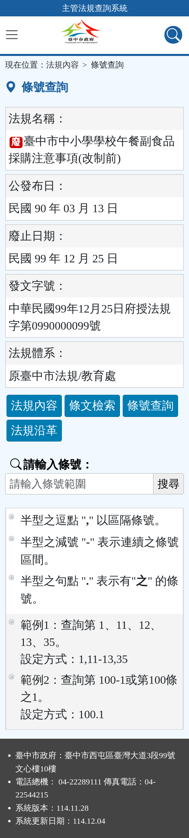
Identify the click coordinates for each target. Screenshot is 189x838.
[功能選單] (12, 34)
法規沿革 (34, 430)
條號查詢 (150, 405)
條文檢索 (92, 405)
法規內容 (62, 64)
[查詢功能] (173, 35)
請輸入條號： (51, 464)
